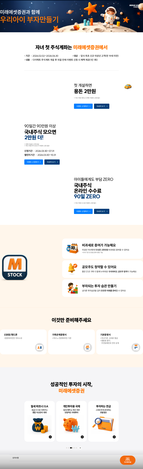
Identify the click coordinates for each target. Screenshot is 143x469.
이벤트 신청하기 (82, 106)
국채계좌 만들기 (82, 436)
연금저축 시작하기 (114, 436)
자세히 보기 (101, 106)
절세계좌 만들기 (50, 436)
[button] (66, 447)
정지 (80, 447)
